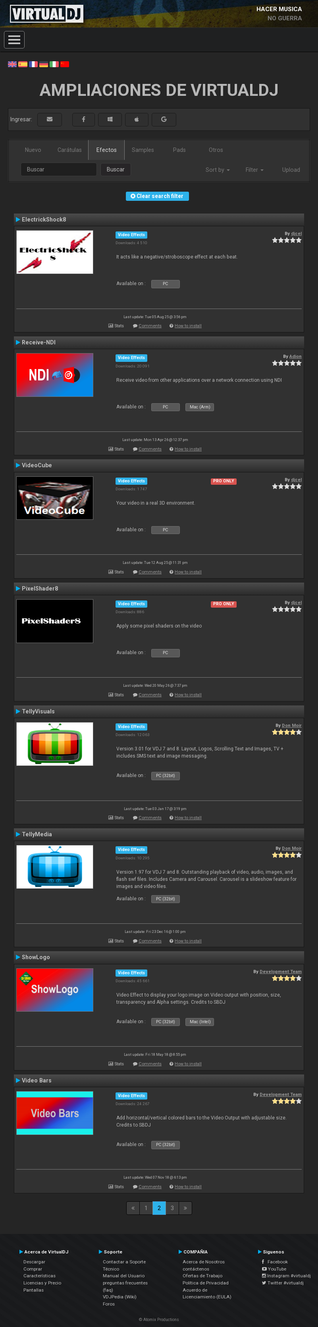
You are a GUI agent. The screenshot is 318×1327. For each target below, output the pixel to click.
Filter (255, 170)
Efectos (106, 150)
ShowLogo (36, 957)
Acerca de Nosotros (204, 1262)
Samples (143, 150)
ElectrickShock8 (44, 219)
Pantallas (33, 1290)
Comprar (32, 1269)
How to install (188, 325)
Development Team (281, 971)
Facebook (275, 1262)
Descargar (34, 1262)
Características (39, 1275)
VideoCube (37, 465)
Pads (179, 150)
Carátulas (70, 150)
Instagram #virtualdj (286, 1275)
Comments (150, 325)
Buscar (116, 169)
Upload (291, 170)
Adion (295, 356)
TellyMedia (37, 834)
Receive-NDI (39, 342)
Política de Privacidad (206, 1283)
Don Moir (292, 725)
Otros (216, 150)
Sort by (218, 170)
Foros (109, 1304)
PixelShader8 (40, 588)
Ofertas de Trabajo (202, 1275)
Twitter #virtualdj (283, 1283)
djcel (296, 233)
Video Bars (37, 1080)
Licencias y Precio (42, 1283)
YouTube (274, 1269)
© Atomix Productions (159, 1319)
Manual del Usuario (124, 1275)
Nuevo (33, 150)
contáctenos (196, 1269)
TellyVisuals (38, 711)
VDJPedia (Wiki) (120, 1297)
